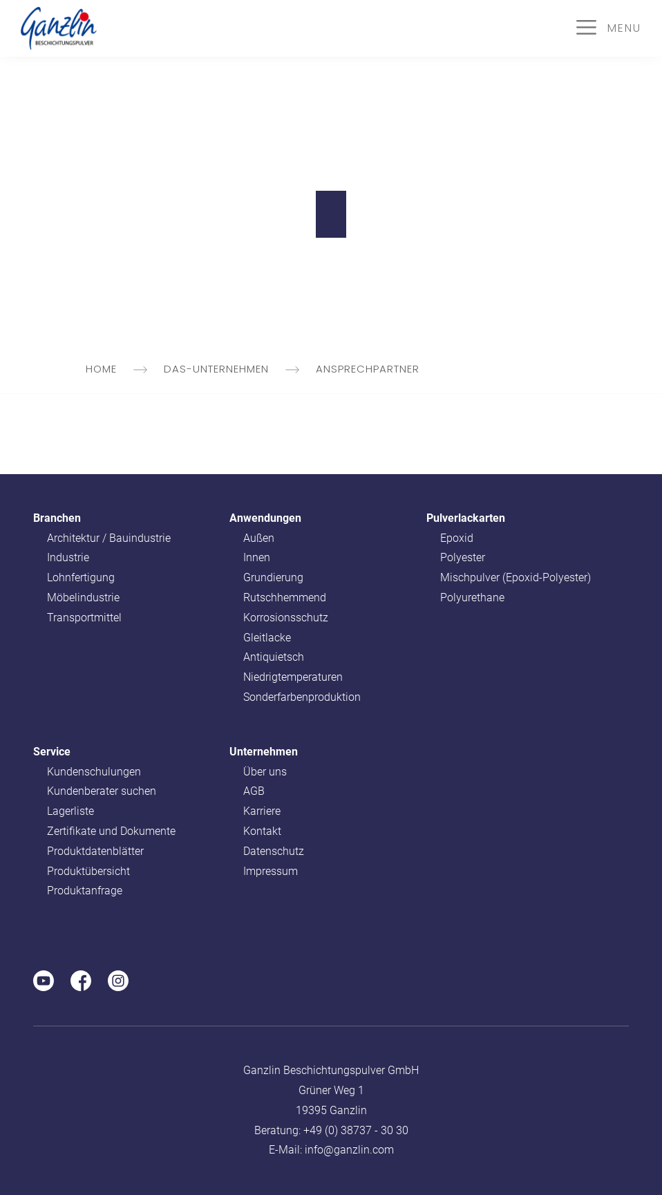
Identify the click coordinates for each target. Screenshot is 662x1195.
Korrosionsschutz (285, 617)
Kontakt (262, 831)
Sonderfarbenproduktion (302, 697)
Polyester (462, 557)
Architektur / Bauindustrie (109, 538)
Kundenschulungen (94, 771)
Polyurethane (472, 597)
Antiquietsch (273, 657)
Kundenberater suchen (101, 791)
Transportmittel (84, 617)
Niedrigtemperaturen (293, 677)
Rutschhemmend (284, 597)
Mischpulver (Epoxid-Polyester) (515, 577)
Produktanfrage (84, 890)
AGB (254, 791)
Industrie (68, 557)
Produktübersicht (88, 871)
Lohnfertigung (81, 577)
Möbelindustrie (83, 597)
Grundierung (273, 577)
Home (118, 368)
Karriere (262, 811)
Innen (256, 557)
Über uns (265, 771)
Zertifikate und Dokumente (111, 831)
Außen (258, 538)
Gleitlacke (267, 637)
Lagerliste (70, 811)
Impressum (270, 871)
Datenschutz (273, 851)
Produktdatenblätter (95, 851)
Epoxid (456, 538)
